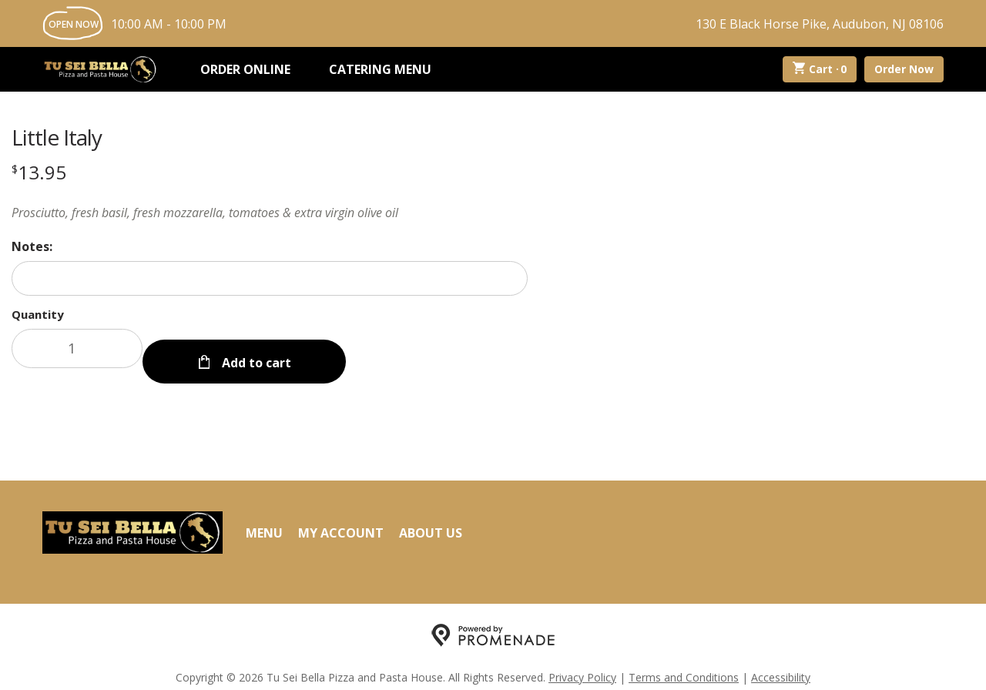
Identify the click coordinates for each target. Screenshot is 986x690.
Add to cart (255, 348)
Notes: (32, 246)
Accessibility (780, 663)
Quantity (38, 314)
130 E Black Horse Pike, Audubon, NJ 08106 (820, 23)
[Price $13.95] (39, 172)
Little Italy (57, 137)
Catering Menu (380, 69)
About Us (430, 518)
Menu (264, 518)
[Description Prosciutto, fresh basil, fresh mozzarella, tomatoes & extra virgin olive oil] (270, 212)
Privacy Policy (582, 663)
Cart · (820, 69)
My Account (341, 518)
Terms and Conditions (684, 663)
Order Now (904, 69)
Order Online (245, 69)
